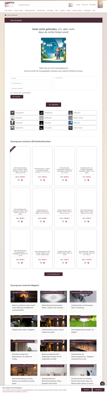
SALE (56, 10)
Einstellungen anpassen (21, 391)
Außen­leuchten (41, 10)
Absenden (17, 96)
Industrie (62, 10)
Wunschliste (92, 4)
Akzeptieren (98, 389)
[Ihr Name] (31, 78)
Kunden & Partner (77, 10)
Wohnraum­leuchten (30, 10)
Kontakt (78, 4)
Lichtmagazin (87, 10)
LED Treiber (50, 10)
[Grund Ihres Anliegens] (31, 88)
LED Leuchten (8, 10)
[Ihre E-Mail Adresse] (31, 83)
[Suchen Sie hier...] (43, 5)
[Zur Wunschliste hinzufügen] (19, 180)
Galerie (68, 10)
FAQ (94, 10)
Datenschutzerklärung (8, 391)
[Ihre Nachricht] (75, 83)
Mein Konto (85, 4)
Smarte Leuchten (18, 10)
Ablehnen (86, 389)
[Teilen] (102, 383)
